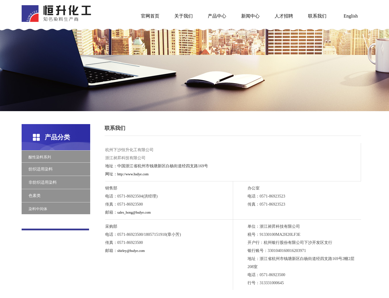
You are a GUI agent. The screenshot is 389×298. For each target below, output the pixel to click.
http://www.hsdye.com (133, 174)
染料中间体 (38, 209)
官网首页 (150, 16)
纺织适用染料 (41, 169)
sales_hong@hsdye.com (134, 212)
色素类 (35, 195)
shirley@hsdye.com (131, 251)
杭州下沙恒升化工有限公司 (129, 150)
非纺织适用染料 (43, 182)
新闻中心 (250, 16)
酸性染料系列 (40, 157)
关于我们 (183, 16)
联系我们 (317, 16)
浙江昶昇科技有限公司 (125, 158)
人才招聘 (284, 16)
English (351, 16)
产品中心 (217, 16)
